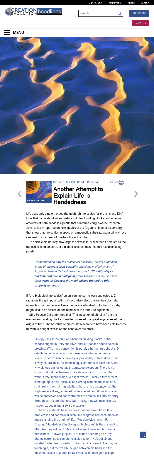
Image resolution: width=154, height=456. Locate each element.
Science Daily (35, 228)
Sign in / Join (95, 3)
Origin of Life (36, 201)
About (131, 3)
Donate (141, 22)
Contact (145, 3)
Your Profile (115, 3)
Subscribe (139, 13)
